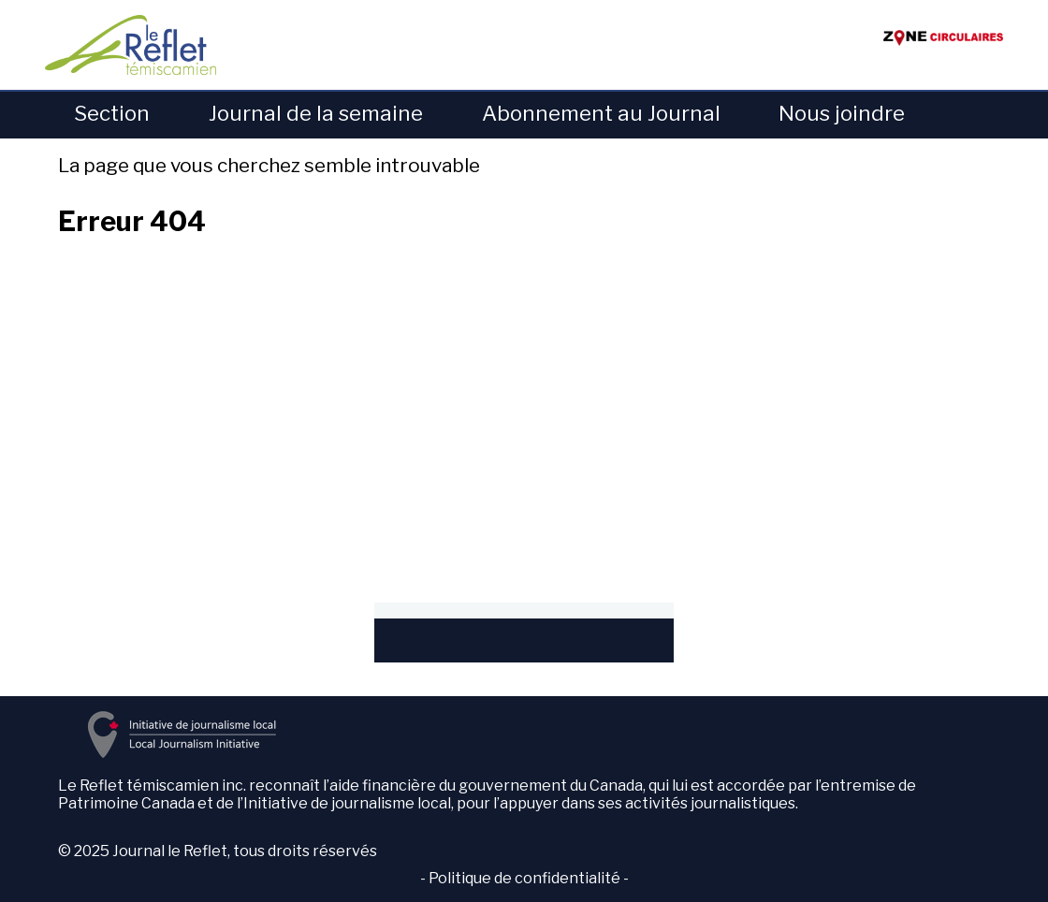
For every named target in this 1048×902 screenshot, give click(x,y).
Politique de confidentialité (524, 878)
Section (112, 113)
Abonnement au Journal (601, 113)
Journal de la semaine (316, 113)
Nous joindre (842, 113)
